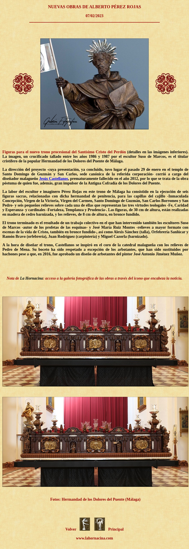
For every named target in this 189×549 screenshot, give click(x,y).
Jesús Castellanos (53, 178)
